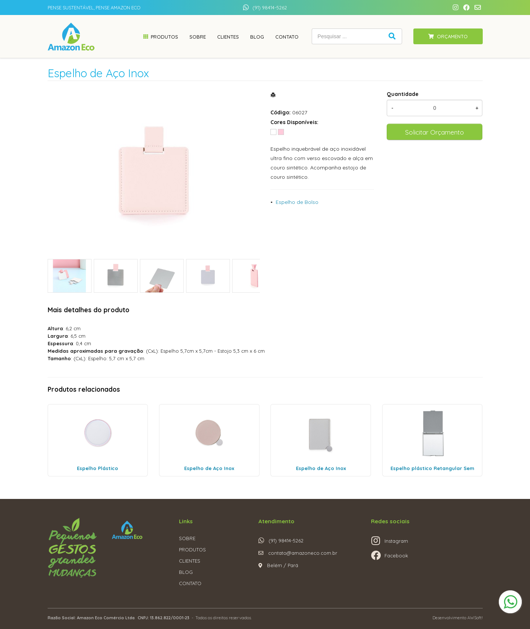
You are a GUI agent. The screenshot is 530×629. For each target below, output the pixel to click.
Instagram (396, 541)
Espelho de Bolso (297, 202)
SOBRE (187, 538)
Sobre (197, 37)
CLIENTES (189, 561)
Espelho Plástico (97, 468)
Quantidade (403, 94)
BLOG (186, 572)
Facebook (396, 556)
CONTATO (190, 583)
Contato (287, 37)
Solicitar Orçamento (434, 132)
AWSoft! (475, 617)
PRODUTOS (192, 550)
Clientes (228, 37)
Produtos (164, 37)
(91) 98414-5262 (269, 7)
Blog (257, 37)
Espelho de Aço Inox (209, 468)
